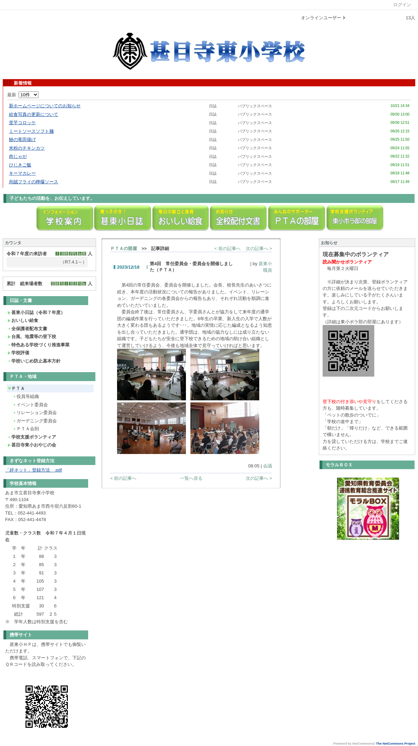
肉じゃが (18, 156)
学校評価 (18, 352)
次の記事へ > (259, 248)
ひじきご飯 (20, 164)
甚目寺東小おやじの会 (32, 444)
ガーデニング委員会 (35, 420)
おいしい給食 (23, 320)
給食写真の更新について (33, 114)
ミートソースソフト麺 (31, 131)
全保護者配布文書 (27, 328)
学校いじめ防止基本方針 (34, 361)
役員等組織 (26, 396)
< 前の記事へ (228, 248)
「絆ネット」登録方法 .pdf (33, 470)
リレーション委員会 (35, 412)
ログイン (402, 4)
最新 (23, 94)
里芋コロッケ (22, 122)
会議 (267, 465)
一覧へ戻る (191, 478)
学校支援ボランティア (32, 437)
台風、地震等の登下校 (32, 336)
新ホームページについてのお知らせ (45, 105)
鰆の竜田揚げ (22, 139)
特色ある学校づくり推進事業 (39, 344)
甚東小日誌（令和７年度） (36, 312)
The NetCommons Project (395, 743)
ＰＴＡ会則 (26, 428)
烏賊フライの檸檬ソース (33, 181)
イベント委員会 (30, 404)
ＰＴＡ (16, 388)
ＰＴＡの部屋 (123, 248)
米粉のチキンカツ (27, 148)
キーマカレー (22, 173)
